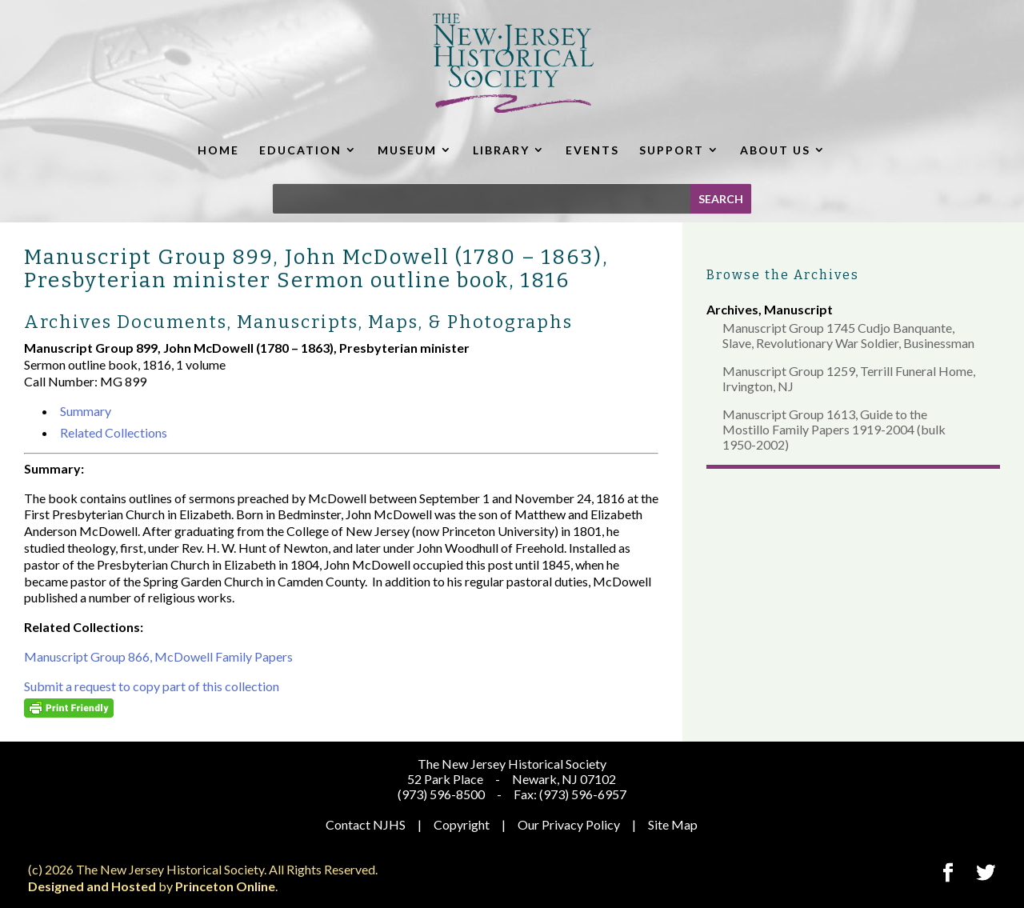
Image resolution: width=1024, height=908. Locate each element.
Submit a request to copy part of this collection (151, 686)
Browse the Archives (782, 274)
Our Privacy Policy (569, 824)
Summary (85, 410)
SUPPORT (671, 150)
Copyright (462, 824)
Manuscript (798, 309)
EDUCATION (300, 150)
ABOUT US (775, 150)
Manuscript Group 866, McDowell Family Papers (158, 656)
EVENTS (592, 150)
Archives (732, 309)
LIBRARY (501, 150)
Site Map (673, 824)
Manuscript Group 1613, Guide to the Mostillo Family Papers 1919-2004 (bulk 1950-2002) (834, 429)
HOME (218, 150)
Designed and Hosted (92, 886)
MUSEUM (407, 150)
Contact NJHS (366, 824)
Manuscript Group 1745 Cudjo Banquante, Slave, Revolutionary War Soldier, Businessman (848, 335)
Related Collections (113, 432)
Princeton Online (225, 886)
